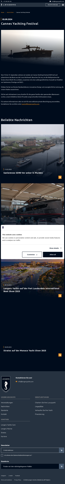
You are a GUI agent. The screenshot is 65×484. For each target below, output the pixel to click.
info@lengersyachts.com (25, 381)
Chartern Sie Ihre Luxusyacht (45, 402)
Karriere (4, 436)
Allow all (53, 254)
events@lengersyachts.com (30, 104)
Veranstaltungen (7, 402)
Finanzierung (39, 414)
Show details (54, 248)
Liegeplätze (39, 406)
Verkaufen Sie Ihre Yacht (44, 410)
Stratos (3, 432)
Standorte (4, 410)
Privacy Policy (17, 480)
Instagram (3, 475)
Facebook (17, 475)
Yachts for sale (53, 5)
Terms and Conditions (6, 480)
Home (2, 12)
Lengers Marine (6, 428)
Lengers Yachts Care (8, 425)
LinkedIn (11, 475)
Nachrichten (10, 12)
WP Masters (47, 480)
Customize (32, 254)
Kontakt (4, 414)
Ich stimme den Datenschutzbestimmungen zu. (18, 455)
